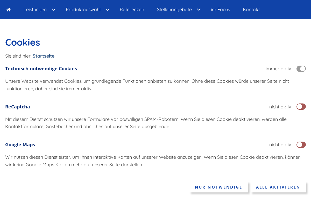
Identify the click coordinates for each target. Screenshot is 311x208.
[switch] (301, 106)
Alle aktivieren (278, 187)
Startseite (43, 56)
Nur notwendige (218, 187)
